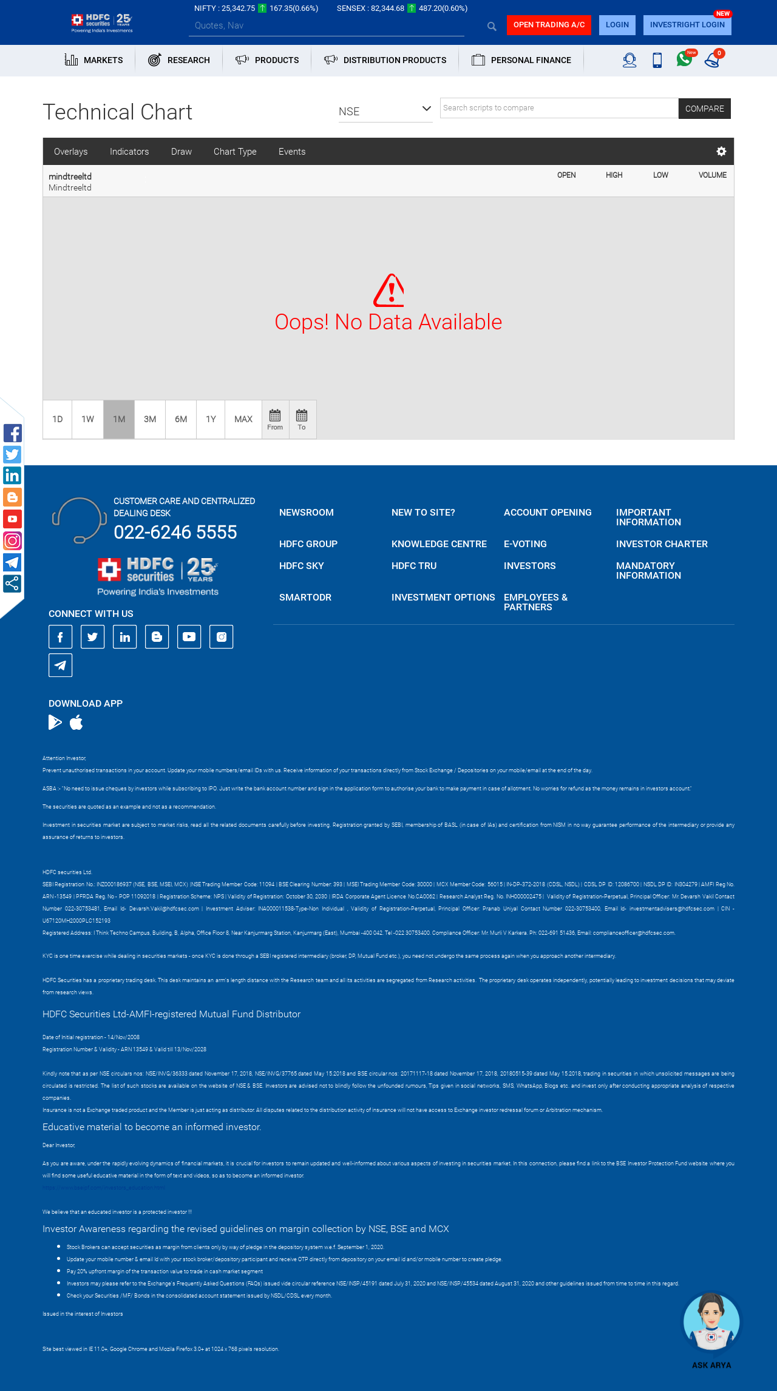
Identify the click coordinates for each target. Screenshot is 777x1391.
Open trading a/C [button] (549, 24)
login (617, 24)
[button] (386, 112)
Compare (704, 108)
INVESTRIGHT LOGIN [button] (687, 24)
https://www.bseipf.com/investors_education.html (103, 1188)
